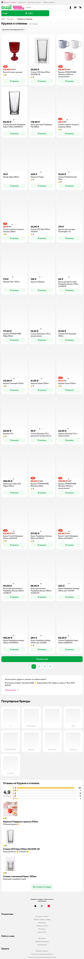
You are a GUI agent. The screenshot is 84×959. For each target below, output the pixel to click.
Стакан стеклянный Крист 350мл (19, 876)
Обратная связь (42, 926)
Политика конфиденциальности (42, 954)
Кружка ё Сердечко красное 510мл (20, 821)
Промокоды (42, 923)
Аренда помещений (42, 941)
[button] (28, 13)
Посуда (10, 19)
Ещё (3, 19)
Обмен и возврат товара (42, 919)
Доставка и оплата (42, 916)
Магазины (42, 929)
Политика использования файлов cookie (42, 957)
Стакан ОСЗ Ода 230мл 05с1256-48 (21, 849)
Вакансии (42, 938)
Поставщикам (42, 945)
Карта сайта (42, 932)
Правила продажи (42, 951)
